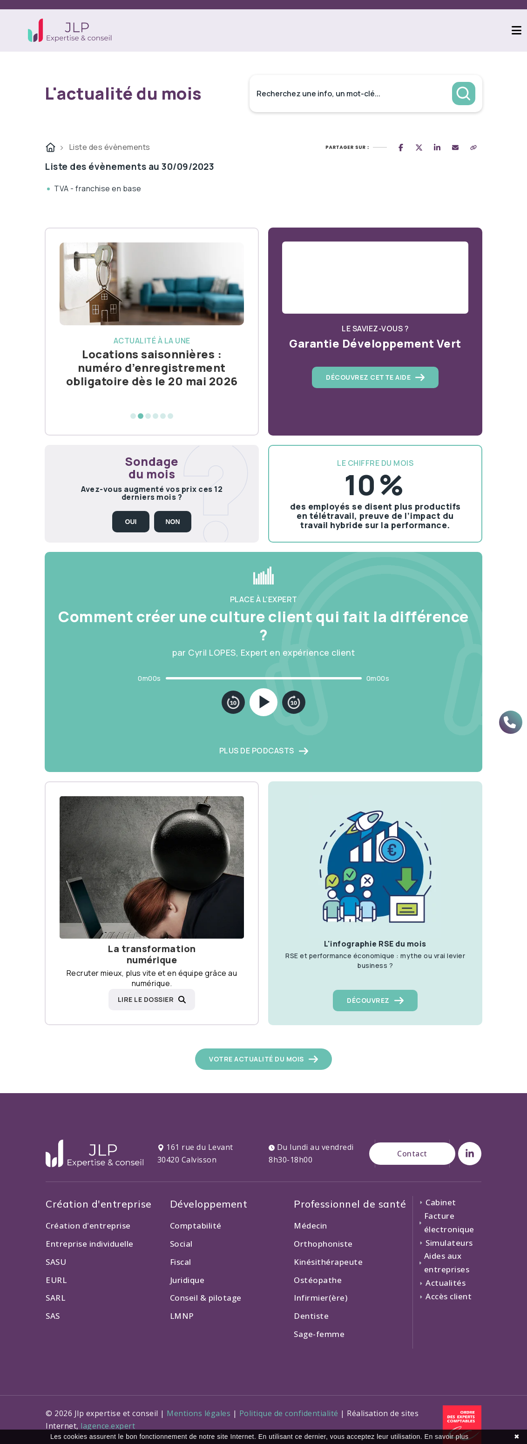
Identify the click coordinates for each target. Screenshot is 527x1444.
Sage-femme (319, 1334)
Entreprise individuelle (90, 1243)
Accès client (445, 1296)
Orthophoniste (323, 1243)
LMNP (182, 1315)
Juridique (187, 1280)
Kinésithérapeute (328, 1261)
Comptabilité (196, 1225)
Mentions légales (198, 1413)
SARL (55, 1297)
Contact (412, 1153)
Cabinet (437, 1202)
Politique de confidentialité (288, 1413)
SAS (53, 1315)
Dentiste (311, 1315)
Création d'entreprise (88, 1225)
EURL (56, 1280)
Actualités (442, 1282)
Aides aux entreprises (444, 1262)
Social (181, 1243)
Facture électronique (446, 1222)
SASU (56, 1261)
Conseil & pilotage (206, 1297)
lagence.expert (108, 1426)
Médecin (310, 1225)
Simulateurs (446, 1242)
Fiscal (180, 1261)
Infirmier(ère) (320, 1297)
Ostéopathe (318, 1280)
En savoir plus (447, 1436)
